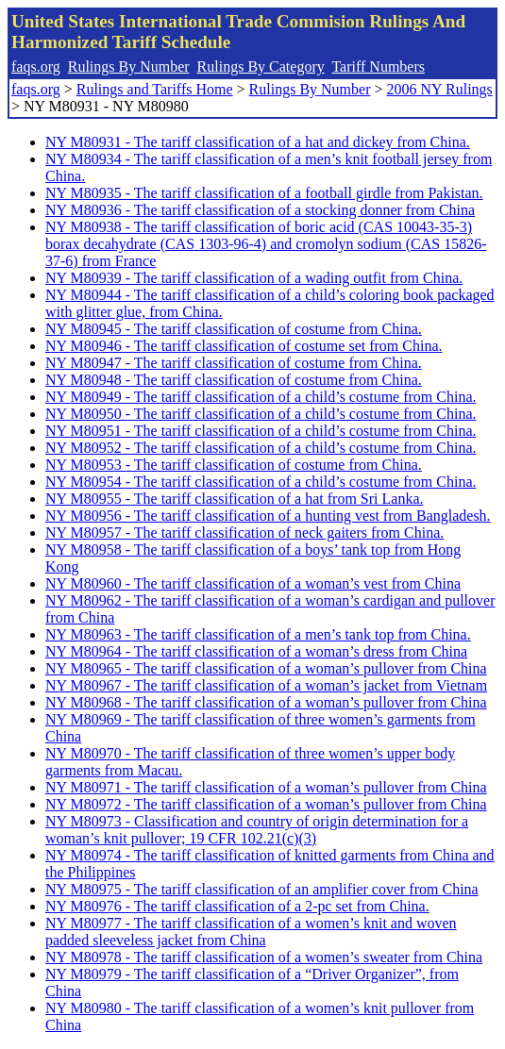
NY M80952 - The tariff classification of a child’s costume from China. (261, 448)
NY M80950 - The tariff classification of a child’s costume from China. (261, 414)
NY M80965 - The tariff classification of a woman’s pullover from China (266, 668)
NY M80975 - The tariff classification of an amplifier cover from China (262, 889)
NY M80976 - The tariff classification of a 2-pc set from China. (237, 906)
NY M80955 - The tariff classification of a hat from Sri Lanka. (234, 499)
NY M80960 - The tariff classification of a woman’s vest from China (253, 583)
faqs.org (35, 66)
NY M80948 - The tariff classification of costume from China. (233, 380)
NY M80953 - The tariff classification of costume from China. (233, 465)
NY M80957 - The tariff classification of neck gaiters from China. (244, 532)
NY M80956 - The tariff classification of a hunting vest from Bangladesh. (268, 516)
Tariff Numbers (378, 66)
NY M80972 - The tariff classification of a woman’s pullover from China (266, 804)
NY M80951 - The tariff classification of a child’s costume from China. (261, 431)
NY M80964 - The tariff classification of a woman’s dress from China (256, 651)
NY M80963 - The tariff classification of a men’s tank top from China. (258, 634)
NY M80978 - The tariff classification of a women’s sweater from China (263, 957)
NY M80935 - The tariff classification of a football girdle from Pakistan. (264, 193)
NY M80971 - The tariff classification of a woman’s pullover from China (266, 787)
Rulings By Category (261, 66)
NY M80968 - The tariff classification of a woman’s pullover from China (266, 702)
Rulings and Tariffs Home (154, 89)
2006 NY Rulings (440, 89)
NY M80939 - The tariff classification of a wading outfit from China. (254, 278)
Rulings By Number (129, 66)
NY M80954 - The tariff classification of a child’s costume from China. (261, 482)
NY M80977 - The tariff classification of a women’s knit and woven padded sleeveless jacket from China (251, 931)
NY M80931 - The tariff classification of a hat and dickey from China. (257, 142)
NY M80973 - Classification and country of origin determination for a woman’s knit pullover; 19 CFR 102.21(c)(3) (256, 829)
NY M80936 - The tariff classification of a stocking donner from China (260, 210)
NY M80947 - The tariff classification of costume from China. (233, 363)
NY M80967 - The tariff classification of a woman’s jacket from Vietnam (266, 685)
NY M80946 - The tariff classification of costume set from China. (244, 346)
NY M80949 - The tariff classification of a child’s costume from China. (261, 397)
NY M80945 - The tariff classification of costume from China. (233, 329)
